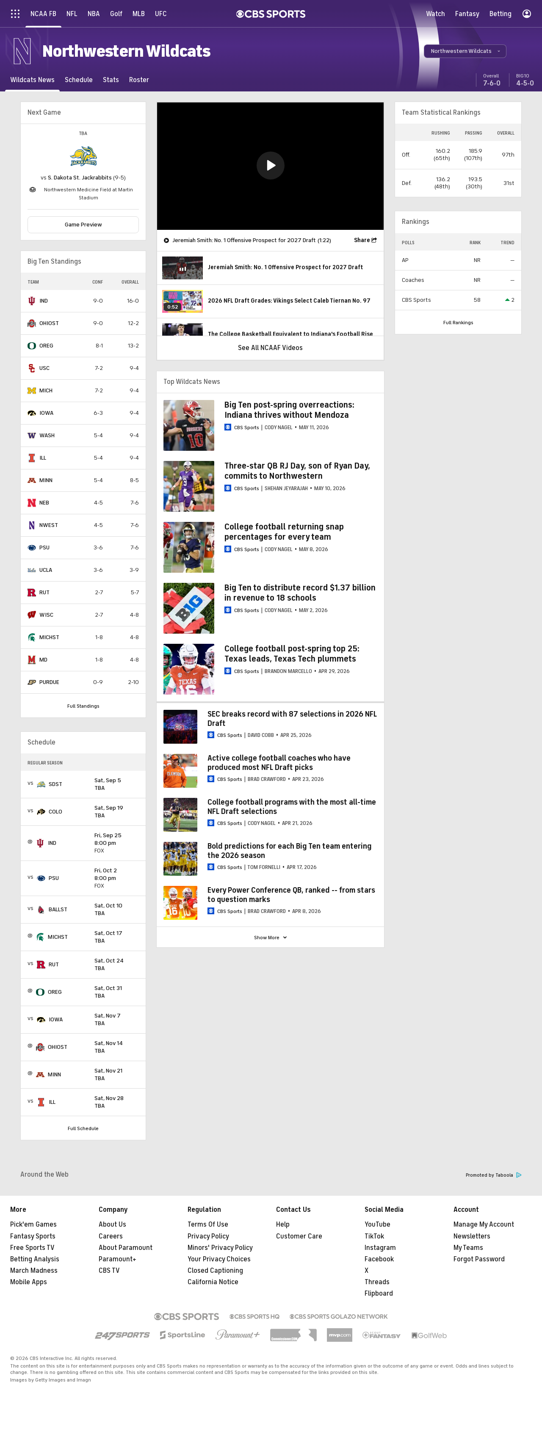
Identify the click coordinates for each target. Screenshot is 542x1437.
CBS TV (109, 1270)
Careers (111, 1236)
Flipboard (379, 1293)
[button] (465, 51)
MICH (46, 390)
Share (362, 240)
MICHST (49, 637)
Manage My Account (484, 1224)
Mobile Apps (28, 1282)
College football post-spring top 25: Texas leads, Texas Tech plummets (291, 654)
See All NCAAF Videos (270, 348)
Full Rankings (458, 322)
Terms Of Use (208, 1224)
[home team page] (83, 156)
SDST (55, 784)
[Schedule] (79, 79)
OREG (46, 345)
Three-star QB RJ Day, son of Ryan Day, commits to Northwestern (297, 471)
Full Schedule (83, 1128)
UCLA (45, 570)
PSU (44, 547)
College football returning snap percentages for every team (284, 532)
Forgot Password (479, 1259)
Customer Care (299, 1236)
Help (283, 1224)
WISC (46, 614)
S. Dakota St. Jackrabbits (80, 177)
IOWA (46, 412)
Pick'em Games (33, 1224)
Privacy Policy (208, 1236)
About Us (112, 1224)
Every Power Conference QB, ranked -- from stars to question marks (291, 894)
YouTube (377, 1224)
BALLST (58, 909)
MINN (46, 480)
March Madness (34, 1270)
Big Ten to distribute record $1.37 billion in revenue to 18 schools (300, 593)
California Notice (213, 1282)
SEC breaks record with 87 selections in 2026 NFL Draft (292, 718)
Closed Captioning (215, 1270)
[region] (270, 166)
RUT (44, 592)
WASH (47, 435)
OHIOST (49, 323)
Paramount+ (117, 1259)
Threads (377, 1282)
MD (43, 659)
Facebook (379, 1259)
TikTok (374, 1236)
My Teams (468, 1248)
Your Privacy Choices (219, 1259)
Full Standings (83, 706)
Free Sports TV (32, 1248)
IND (43, 300)
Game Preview (83, 224)
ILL (42, 457)
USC (44, 368)
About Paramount (125, 1248)
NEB (44, 502)
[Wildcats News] (32, 79)
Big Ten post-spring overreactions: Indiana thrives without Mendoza (289, 410)
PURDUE (49, 682)
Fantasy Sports (32, 1236)
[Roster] (139, 79)
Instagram (380, 1248)
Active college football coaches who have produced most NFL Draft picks (279, 762)
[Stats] (111, 79)
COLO (55, 811)
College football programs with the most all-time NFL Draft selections (291, 806)
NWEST (48, 525)
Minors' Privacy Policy (220, 1248)
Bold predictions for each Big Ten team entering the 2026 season (289, 850)
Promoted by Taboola (494, 1175)
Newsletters (472, 1236)
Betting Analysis (34, 1259)
